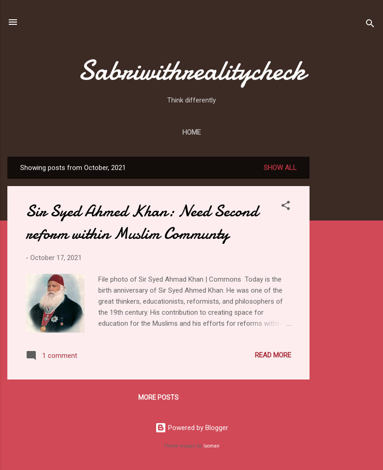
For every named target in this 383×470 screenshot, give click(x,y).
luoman (211, 446)
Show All (280, 168)
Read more (273, 355)
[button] (285, 207)
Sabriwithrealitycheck (191, 70)
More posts (158, 397)
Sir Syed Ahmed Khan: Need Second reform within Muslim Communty (142, 222)
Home (191, 132)
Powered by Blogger (191, 428)
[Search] (370, 25)
